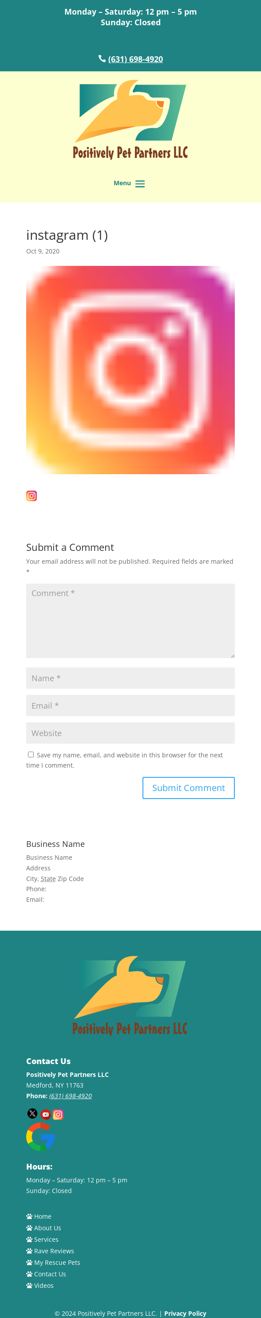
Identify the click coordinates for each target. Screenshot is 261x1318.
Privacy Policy (185, 1313)
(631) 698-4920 (135, 59)
